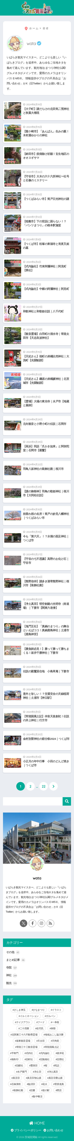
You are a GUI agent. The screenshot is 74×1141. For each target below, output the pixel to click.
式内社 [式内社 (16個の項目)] (29, 1053)
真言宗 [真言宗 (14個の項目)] (16, 1078)
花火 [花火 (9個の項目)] (44, 1084)
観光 (11, 983)
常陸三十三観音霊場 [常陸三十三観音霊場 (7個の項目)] (27, 1047)
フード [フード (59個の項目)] (41, 1022)
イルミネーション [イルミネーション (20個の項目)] (29, 1016)
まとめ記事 (15, 960)
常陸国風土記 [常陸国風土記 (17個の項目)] (52, 1047)
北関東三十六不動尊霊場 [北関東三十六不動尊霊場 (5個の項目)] (25, 1034)
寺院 (11, 968)
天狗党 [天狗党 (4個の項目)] (55, 1040)
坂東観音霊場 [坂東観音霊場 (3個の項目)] (23, 1040)
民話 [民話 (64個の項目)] (57, 1065)
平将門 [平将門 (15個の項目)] (14, 1053)
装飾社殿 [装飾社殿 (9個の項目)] (18, 1090)
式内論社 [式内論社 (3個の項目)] (45, 1053)
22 (43, 786)
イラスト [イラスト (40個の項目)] (56, 1009)
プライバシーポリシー (26, 1130)
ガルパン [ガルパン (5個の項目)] (50, 1016)
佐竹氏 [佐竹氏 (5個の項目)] (40, 1028)
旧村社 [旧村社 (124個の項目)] (29, 1059)
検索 (67, 801)
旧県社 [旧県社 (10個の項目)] (60, 1059)
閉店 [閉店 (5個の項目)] (59, 1090)
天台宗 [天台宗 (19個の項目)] (41, 1040)
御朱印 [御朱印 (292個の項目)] (14, 1059)
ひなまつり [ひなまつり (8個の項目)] (39, 1009)
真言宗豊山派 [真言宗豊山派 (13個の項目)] (56, 1078)
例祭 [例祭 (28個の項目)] (53, 1028)
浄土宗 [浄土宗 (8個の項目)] (37, 1071)
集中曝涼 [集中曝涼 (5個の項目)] (37, 1096)
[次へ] (53, 786)
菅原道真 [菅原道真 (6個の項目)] (59, 1084)
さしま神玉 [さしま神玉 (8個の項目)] (20, 1009)
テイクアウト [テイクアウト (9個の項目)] (23, 1022)
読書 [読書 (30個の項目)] (32, 1090)
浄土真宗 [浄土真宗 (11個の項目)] (53, 1071)
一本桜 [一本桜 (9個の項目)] (55, 1022)
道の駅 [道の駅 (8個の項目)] (46, 1090)
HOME (37, 1123)
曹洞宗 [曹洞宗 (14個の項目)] (34, 1065)
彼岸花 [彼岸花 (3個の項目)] (60, 1053)
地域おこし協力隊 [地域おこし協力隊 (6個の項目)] (54, 1034)
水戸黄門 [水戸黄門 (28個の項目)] (22, 1071)
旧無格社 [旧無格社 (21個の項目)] (45, 1059)
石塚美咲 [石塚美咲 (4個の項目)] (16, 1084)
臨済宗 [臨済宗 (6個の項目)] (31, 1084)
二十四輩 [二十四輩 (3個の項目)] (24, 1028)
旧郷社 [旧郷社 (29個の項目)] (19, 1065)
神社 (11, 975)
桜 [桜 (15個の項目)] (46, 1065)
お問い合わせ (53, 1130)
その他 (13, 952)
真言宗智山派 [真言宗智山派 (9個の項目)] (34, 1078)
